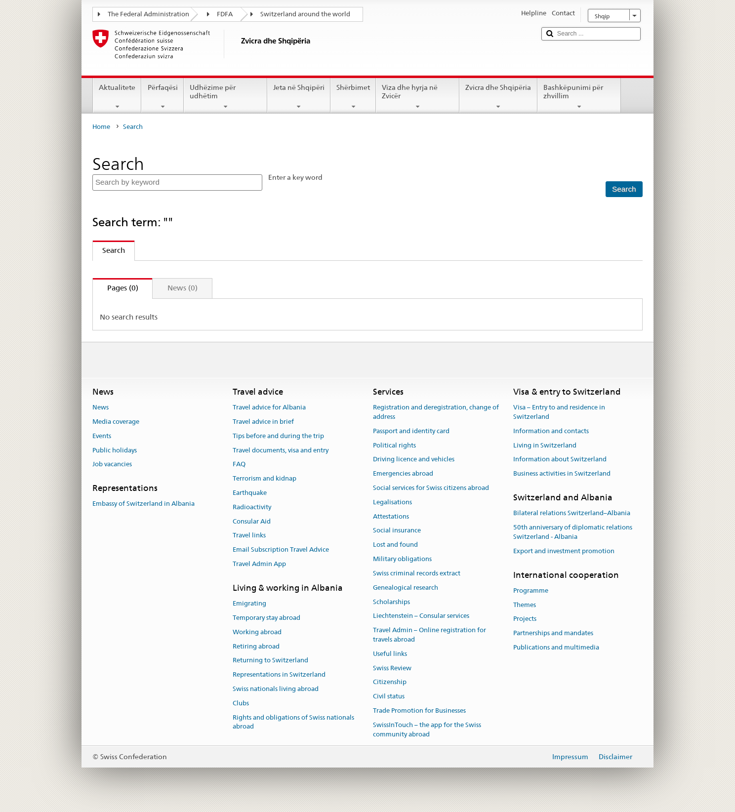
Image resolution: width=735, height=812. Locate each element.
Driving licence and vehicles (413, 459)
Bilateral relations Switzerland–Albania (571, 513)
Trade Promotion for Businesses (419, 710)
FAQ (239, 464)
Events (101, 436)
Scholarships (391, 602)
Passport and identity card (411, 431)
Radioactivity (252, 507)
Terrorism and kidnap (264, 478)
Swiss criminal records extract (416, 573)
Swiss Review (392, 668)
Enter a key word (295, 177)
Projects (524, 619)
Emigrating (249, 603)
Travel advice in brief (263, 421)
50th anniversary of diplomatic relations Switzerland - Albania (572, 532)
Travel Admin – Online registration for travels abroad (429, 634)
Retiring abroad (256, 646)
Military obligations (402, 559)
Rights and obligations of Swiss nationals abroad (293, 722)
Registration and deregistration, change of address (436, 412)
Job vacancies (112, 464)
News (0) (182, 287)
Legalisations (392, 502)
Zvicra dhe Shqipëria (498, 96)
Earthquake (250, 492)
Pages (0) (115, 287)
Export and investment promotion (563, 551)
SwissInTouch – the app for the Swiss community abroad (427, 729)
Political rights (394, 445)
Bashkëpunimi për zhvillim (579, 96)
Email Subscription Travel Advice (281, 550)
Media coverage (115, 421)
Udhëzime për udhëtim (225, 96)
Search (109, 250)
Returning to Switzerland (270, 660)
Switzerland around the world (305, 14)
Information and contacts (551, 431)
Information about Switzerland (560, 459)
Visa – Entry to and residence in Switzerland (559, 412)
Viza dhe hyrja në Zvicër (417, 96)
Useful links (390, 653)
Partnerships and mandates (553, 633)
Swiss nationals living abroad (276, 688)
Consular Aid (252, 521)
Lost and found (395, 545)
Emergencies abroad (403, 473)
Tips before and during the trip (278, 436)
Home (101, 126)
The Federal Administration (148, 14)
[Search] (624, 189)
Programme (530, 590)
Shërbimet (353, 96)
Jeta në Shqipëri (299, 96)
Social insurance (397, 530)
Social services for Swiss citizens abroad (431, 487)
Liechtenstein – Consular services (421, 616)
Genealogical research (405, 587)
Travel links (249, 535)
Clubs (241, 703)
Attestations (391, 516)
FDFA (225, 14)
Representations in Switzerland (279, 674)
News (100, 407)
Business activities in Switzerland (562, 473)
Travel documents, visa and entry (280, 450)
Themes (524, 605)
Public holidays (114, 450)
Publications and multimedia (556, 647)
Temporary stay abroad (266, 617)
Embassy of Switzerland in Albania (143, 504)
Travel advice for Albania (269, 407)
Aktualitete (117, 96)
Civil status (389, 696)
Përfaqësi (162, 96)
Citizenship (390, 682)
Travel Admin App (259, 564)
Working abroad (257, 632)
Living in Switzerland (544, 445)
